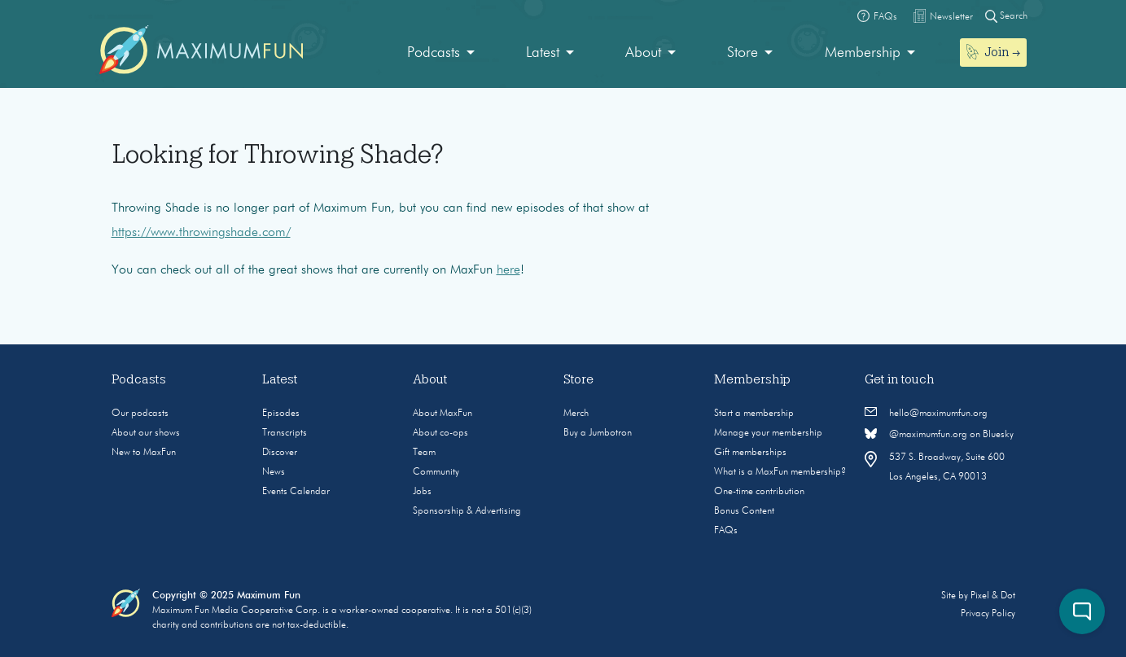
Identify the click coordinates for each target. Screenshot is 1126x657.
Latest (542, 53)
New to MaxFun (144, 453)
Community (436, 472)
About (643, 53)
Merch (576, 413)
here (508, 270)
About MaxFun (442, 413)
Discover (279, 453)
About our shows (146, 433)
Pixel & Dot (992, 596)
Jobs (422, 492)
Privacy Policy (988, 614)
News (273, 472)
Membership (862, 53)
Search (1006, 16)
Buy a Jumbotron (597, 433)
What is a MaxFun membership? (780, 472)
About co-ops (440, 433)
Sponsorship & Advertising (467, 511)
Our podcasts (140, 413)
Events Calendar (296, 492)
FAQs (726, 531)
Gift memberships (750, 453)
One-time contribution (759, 492)
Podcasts (433, 53)
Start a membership (754, 413)
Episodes (281, 413)
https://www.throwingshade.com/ (201, 232)
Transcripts (284, 433)
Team (424, 453)
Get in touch (900, 379)
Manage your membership (768, 433)
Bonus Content (744, 511)
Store (742, 53)
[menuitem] (441, 53)
